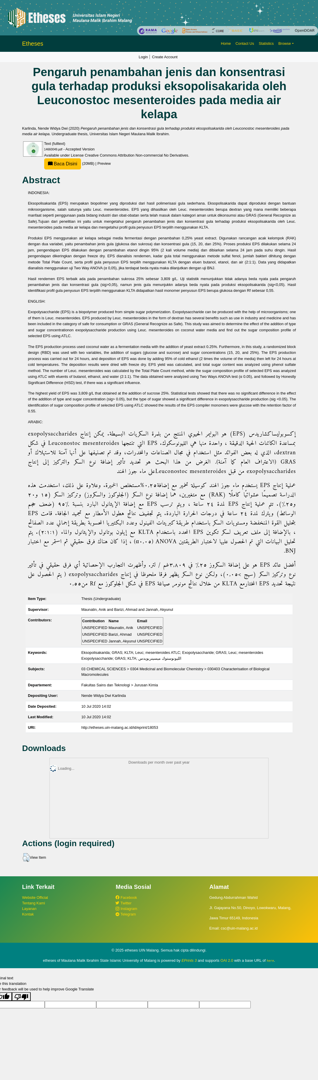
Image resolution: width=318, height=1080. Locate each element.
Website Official (35, 897)
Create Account (165, 57)
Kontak (28, 914)
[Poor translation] (21, 996)
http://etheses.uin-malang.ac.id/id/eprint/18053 (119, 727)
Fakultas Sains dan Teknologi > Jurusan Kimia (119, 685)
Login (143, 57)
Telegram (126, 914)
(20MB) (70, 163)
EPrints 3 (189, 960)
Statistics (266, 43)
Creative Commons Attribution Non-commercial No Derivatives (136, 155)
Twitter (123, 903)
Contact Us (245, 43)
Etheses (32, 43)
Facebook (126, 897)
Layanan (29, 908)
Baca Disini (62, 163)
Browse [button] (285, 43)
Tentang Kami (33, 903)
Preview (104, 163)
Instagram (126, 908)
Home (226, 43)
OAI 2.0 (227, 960)
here (270, 961)
